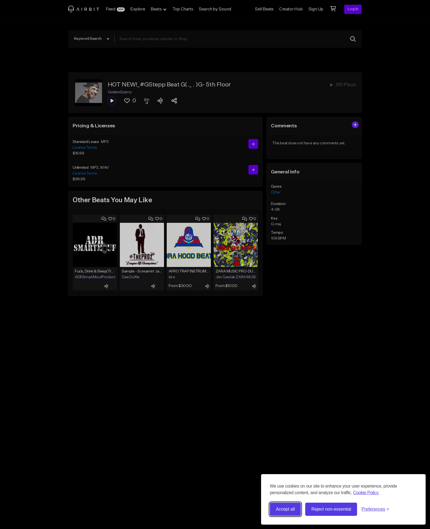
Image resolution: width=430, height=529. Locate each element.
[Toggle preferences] (375, 509)
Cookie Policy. (366, 492)
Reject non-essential (331, 509)
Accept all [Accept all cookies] (285, 509)
